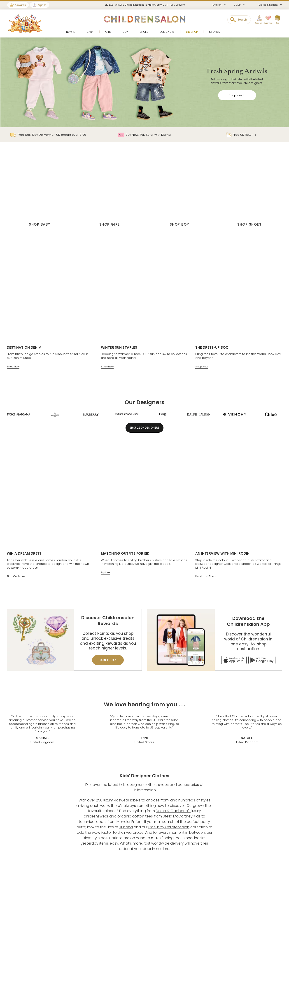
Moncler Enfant (130, 821)
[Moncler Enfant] (54, 414)
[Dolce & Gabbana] (18, 414)
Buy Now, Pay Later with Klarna (144, 135)
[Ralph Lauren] (198, 414)
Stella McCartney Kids (181, 816)
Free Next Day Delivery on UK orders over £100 (48, 135)
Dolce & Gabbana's (173, 810)
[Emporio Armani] (126, 414)
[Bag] (277, 19)
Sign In (42, 5)
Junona (126, 827)
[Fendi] (162, 414)
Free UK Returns (241, 135)
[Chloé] (270, 414)
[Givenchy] (234, 414)
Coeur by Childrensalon (168, 827)
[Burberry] (90, 414)
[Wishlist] (267, 19)
